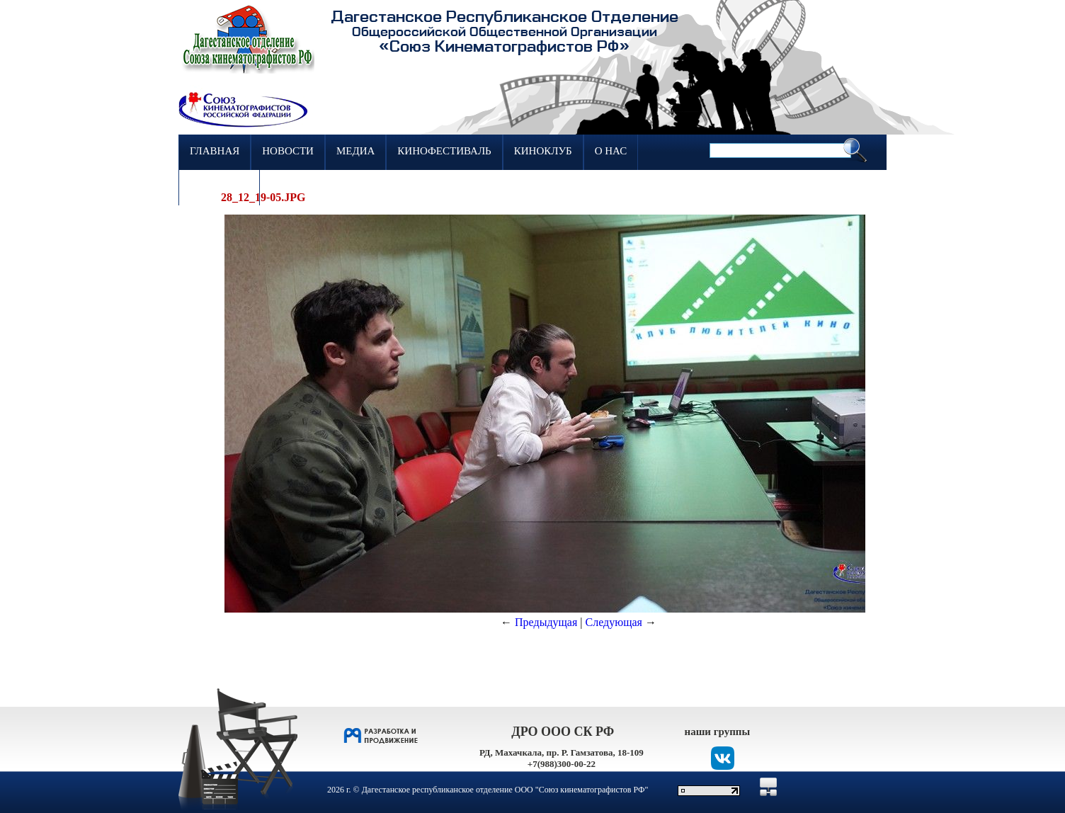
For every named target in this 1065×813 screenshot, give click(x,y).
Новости (288, 151)
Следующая (614, 622)
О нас (611, 151)
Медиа (355, 151)
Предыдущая (546, 622)
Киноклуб (543, 151)
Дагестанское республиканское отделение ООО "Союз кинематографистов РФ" (505, 790)
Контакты (219, 186)
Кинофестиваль (444, 151)
